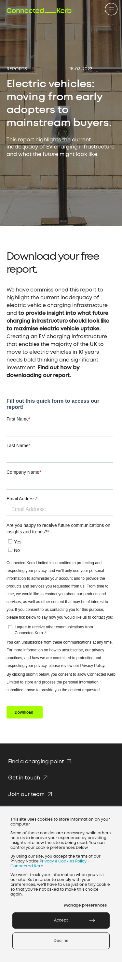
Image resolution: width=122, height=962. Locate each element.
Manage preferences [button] (85, 905)
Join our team (31, 794)
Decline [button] (61, 941)
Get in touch (28, 778)
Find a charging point (40, 761)
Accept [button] (61, 920)
